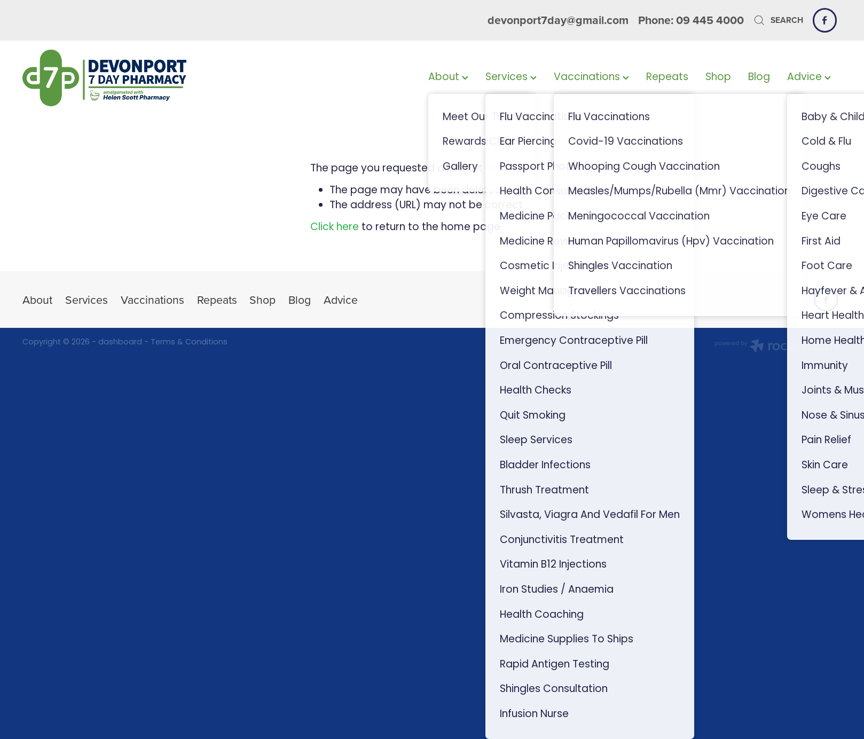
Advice (809, 77)
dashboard (120, 342)
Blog (759, 77)
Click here (334, 227)
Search (778, 20)
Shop (718, 77)
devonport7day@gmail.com (558, 20)
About (448, 77)
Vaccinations (591, 77)
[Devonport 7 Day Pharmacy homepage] (104, 78)
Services (511, 77)
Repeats (667, 77)
